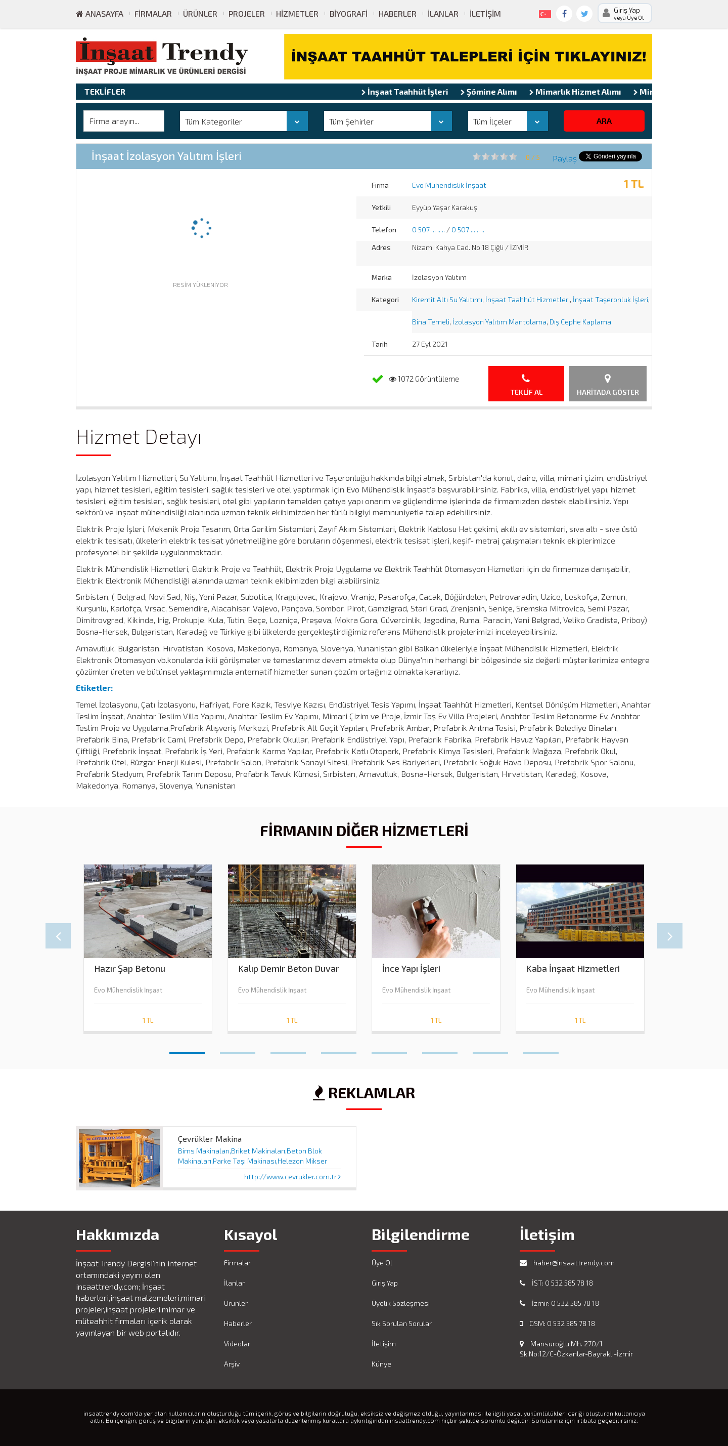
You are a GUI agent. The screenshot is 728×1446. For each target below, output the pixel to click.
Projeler (247, 13)
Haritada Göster (608, 385)
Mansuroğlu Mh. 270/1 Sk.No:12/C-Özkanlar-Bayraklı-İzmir (576, 1348)
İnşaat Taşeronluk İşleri (610, 299)
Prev (58, 935)
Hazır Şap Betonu (129, 968)
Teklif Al (526, 385)
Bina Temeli (430, 321)
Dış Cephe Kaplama (580, 321)
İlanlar (443, 13)
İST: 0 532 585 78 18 (556, 1282)
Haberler (398, 13)
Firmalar (153, 13)
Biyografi (349, 13)
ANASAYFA (99, 13)
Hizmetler (297, 13)
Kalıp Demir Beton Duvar (288, 968)
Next (669, 935)
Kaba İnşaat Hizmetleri (573, 968)
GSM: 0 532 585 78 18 (557, 1323)
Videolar (237, 1343)
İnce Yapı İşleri (411, 968)
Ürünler (200, 13)
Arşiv (232, 1363)
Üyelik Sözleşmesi (401, 1303)
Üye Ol (382, 1262)
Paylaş (565, 158)
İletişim (485, 13)
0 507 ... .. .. (428, 229)
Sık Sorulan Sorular (402, 1323)
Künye (381, 1363)
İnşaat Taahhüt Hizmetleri (527, 299)
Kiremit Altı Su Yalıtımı (447, 299)
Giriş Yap (385, 1282)
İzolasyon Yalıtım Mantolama (499, 321)
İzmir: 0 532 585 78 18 (559, 1303)
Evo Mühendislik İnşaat (449, 185)
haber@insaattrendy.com (567, 1262)
